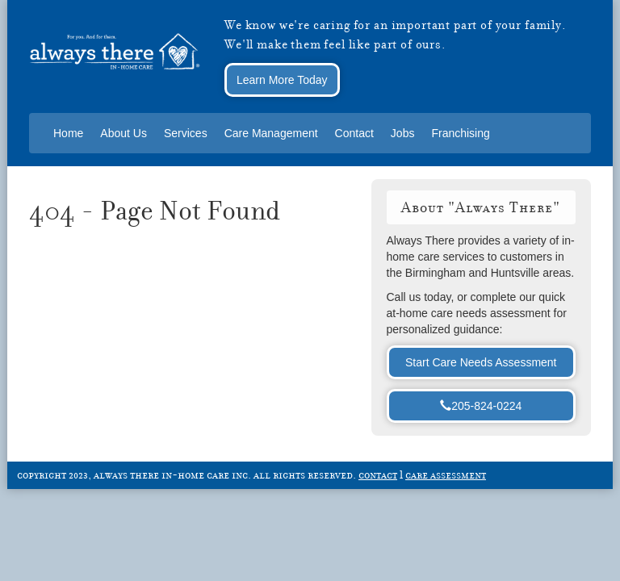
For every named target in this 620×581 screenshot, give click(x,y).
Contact (354, 133)
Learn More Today (282, 79)
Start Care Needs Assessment (481, 362)
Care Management (271, 133)
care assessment (445, 474)
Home (68, 133)
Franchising (460, 133)
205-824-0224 (481, 405)
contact (377, 474)
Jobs (403, 133)
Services (185, 133)
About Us (123, 133)
